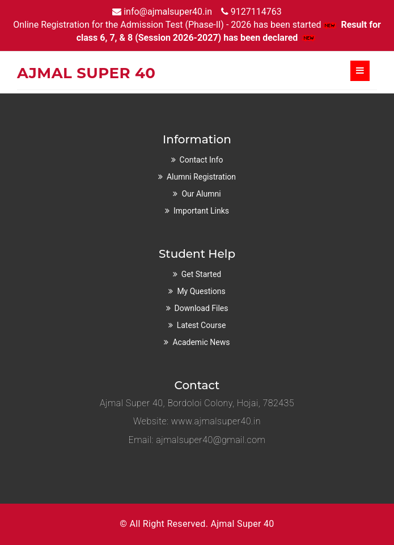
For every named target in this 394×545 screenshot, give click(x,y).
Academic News (201, 342)
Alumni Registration (201, 176)
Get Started (201, 274)
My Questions (201, 291)
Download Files (201, 308)
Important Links (201, 210)
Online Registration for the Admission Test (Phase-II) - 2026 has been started (175, 24)
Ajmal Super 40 (242, 523)
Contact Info (201, 159)
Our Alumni (201, 193)
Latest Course (201, 325)
